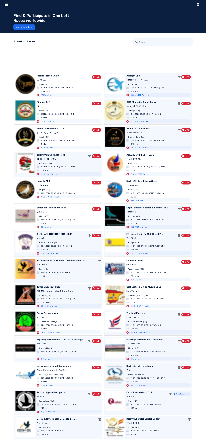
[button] (6, 4)
